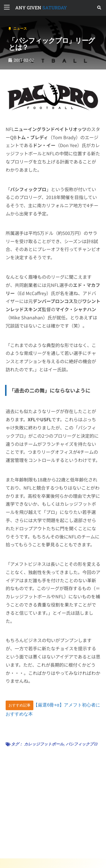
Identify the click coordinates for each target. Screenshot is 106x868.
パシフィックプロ (82, 744)
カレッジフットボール (44, 744)
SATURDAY (41, 7)
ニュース (20, 28)
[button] (99, 7)
